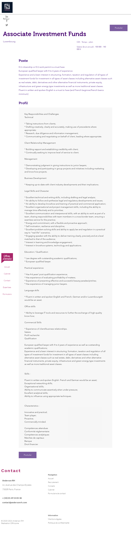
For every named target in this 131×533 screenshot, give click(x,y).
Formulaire (7, 294)
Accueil (7, 267)
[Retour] (12, 19)
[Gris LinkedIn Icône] (6, 16)
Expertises (7, 287)
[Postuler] (119, 28)
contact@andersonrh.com (14, 502)
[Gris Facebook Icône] (6, 20)
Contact (7, 280)
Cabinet (7, 274)
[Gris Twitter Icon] (6, 25)
